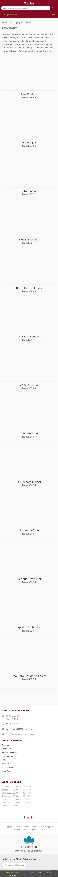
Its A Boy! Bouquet (29, 336)
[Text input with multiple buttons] (29, 8)
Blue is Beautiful (29, 239)
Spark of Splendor (29, 627)
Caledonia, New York (14, 865)
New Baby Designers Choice (29, 676)
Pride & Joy (29, 142)
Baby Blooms (29, 191)
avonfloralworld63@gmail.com (19, 729)
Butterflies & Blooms (29, 288)
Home (4, 22)
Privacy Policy (7, 756)
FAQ (4, 760)
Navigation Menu (10, 14)
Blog (4, 775)
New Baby (27, 22)
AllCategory (15, 22)
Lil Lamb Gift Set (29, 530)
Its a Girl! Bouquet (29, 385)
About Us (5, 745)
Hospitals (5, 764)
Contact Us (6, 749)
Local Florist (7, 771)
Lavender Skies (29, 433)
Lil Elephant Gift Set (29, 482)
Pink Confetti (29, 94)
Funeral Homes (8, 767)
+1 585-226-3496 (13, 724)
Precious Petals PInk (28, 579)
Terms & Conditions (9, 752)
